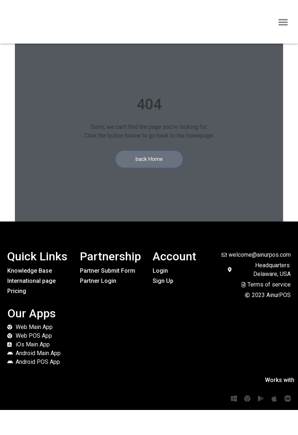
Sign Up (163, 280)
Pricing (16, 291)
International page (31, 280)
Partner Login (98, 280)
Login (160, 270)
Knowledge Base (29, 270)
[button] (283, 21)
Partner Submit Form (107, 270)
